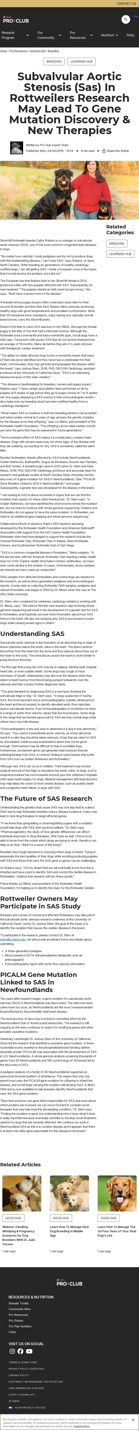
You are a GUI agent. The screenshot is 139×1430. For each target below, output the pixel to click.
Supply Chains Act (22, 1394)
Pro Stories (16, 1320)
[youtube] (29, 1352)
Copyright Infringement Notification (36, 1381)
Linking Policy (19, 1375)
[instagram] (12, 1352)
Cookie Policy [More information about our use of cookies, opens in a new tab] (81, 1426)
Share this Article (115, 151)
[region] (69, 1422)
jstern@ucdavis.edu (13, 939)
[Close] (133, 1420)
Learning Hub (37, 50)
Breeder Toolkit (19, 1303)
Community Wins (20, 1309)
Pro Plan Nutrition (20, 1326)
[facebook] (20, 1352)
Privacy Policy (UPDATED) (26, 1368)
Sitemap (14, 1401)
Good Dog (13, 1218)
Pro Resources (18, 50)
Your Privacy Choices (30, 1407)
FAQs (130, 35)
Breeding (53, 50)
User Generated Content (26, 1388)
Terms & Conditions (23, 1362)
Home (3, 50)
